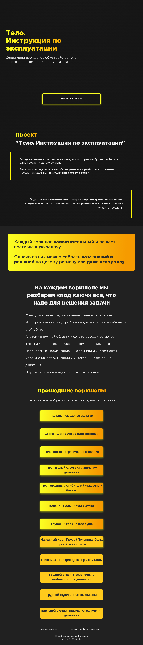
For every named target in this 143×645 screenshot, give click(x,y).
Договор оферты (48, 629)
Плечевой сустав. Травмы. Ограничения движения (71, 613)
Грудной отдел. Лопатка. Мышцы (71, 595)
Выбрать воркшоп (71, 99)
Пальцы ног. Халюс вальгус (71, 415)
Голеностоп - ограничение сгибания (71, 452)
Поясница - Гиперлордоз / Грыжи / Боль (71, 560)
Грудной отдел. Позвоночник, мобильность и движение (71, 577)
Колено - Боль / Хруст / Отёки (71, 506)
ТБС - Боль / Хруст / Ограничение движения (71, 470)
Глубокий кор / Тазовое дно (72, 524)
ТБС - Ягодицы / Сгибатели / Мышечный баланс (71, 488)
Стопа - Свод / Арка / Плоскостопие (71, 433)
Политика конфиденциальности (84, 629)
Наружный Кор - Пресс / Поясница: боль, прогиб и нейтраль (72, 542)
